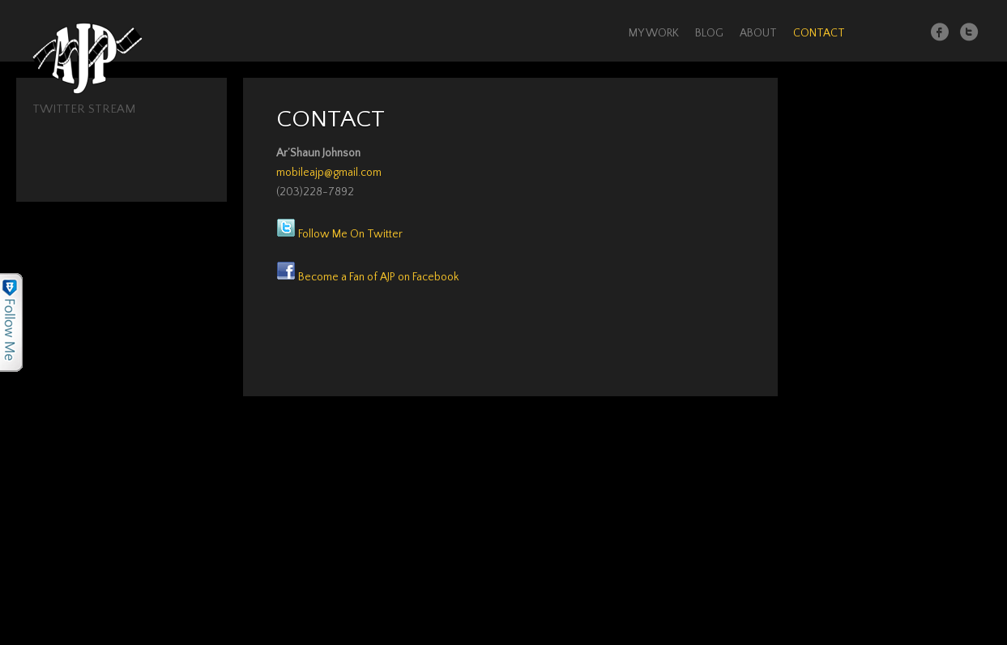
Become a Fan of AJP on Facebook (367, 277)
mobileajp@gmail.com (329, 172)
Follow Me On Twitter (339, 234)
